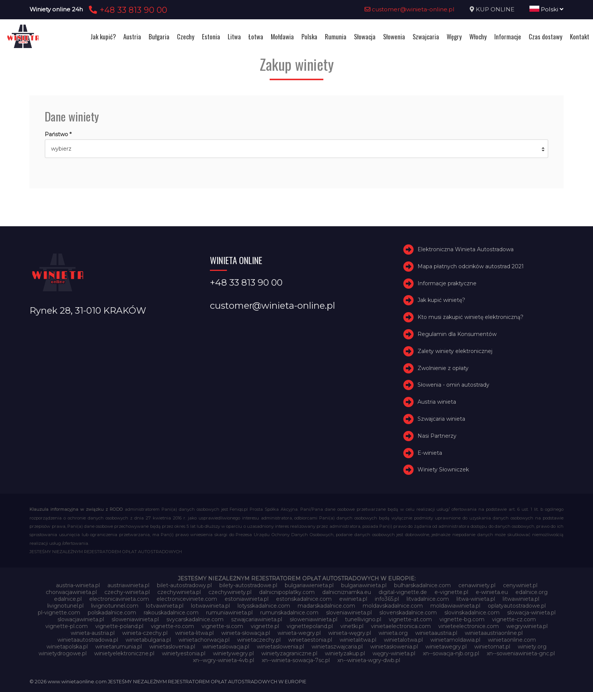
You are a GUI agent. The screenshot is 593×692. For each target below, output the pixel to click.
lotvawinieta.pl (164, 605)
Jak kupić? (103, 36)
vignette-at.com (410, 619)
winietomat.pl (492, 646)
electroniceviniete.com (187, 599)
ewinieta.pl (353, 599)
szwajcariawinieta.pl (256, 619)
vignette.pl (265, 626)
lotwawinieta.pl (210, 605)
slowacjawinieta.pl (80, 619)
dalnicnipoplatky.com (287, 592)
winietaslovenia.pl (172, 646)
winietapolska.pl (67, 646)
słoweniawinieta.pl (313, 619)
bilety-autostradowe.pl (248, 585)
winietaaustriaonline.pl (494, 633)
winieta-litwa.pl (194, 633)
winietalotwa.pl (403, 639)
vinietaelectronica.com (401, 626)
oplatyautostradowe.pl (517, 605)
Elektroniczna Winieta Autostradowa (466, 249)
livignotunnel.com (114, 605)
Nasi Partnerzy (437, 435)
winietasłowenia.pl (394, 646)
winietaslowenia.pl (280, 646)
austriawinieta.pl (128, 585)
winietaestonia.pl (310, 639)
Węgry (454, 36)
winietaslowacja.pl (226, 646)
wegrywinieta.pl (527, 626)
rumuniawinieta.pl (229, 612)
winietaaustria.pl (436, 633)
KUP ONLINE (495, 9)
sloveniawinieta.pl (349, 612)
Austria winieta (437, 401)
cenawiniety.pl (476, 585)
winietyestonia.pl (183, 653)
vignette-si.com (222, 626)
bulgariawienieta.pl (309, 585)
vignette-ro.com (172, 626)
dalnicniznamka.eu (346, 592)
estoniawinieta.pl (247, 599)
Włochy (478, 36)
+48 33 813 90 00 (127, 10)
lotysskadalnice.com (264, 605)
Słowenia (394, 36)
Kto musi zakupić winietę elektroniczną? (470, 317)
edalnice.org (531, 592)
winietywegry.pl (233, 653)
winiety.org (532, 646)
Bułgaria (159, 36)
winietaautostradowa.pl (87, 639)
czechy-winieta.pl (127, 592)
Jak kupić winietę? (441, 300)
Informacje (507, 36)
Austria (132, 36)
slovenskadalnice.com (408, 612)
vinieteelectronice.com (468, 626)
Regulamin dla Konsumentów (457, 334)
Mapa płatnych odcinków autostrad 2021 (471, 266)
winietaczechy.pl (259, 639)
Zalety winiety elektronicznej (455, 351)
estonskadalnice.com (304, 599)
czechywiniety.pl (229, 592)
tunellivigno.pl (363, 619)
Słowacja (365, 36)
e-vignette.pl (451, 592)
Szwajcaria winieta (441, 418)
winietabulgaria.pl (148, 639)
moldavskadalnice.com (393, 605)
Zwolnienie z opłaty (443, 368)
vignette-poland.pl (119, 626)
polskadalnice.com (112, 612)
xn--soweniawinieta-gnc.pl (521, 653)
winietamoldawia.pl (455, 639)
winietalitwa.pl (358, 639)
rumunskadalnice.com (289, 612)
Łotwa (255, 36)
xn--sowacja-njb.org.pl (451, 653)
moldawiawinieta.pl (455, 605)
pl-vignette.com (59, 612)
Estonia (211, 36)
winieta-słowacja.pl (245, 633)
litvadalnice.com (428, 599)
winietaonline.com (512, 639)
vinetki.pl (351, 626)
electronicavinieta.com (119, 599)
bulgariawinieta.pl (364, 585)
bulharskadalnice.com (422, 585)
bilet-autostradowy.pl (184, 585)
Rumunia (335, 36)
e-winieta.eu (492, 592)
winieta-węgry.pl (349, 633)
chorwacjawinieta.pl (71, 592)
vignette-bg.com (461, 619)
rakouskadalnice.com (171, 612)
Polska (309, 36)
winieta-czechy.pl (145, 633)
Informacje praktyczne (447, 283)
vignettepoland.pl (310, 626)
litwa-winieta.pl (475, 599)
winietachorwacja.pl (204, 639)
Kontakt (579, 36)
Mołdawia (282, 36)
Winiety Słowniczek (443, 469)
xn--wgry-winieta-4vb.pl (223, 660)
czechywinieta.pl (179, 592)
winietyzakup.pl (345, 653)
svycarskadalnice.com (195, 619)
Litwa (234, 36)
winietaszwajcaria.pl (337, 646)
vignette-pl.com (66, 626)
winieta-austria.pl (93, 633)
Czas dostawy (545, 36)
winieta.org (393, 633)
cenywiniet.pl (520, 585)
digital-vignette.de (403, 592)
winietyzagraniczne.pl (289, 653)
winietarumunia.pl (118, 646)
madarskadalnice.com (326, 605)
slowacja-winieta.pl (531, 612)
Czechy (185, 36)
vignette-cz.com (514, 619)
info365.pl (387, 599)
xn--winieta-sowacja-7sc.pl (296, 660)
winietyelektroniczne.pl (124, 653)
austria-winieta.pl (78, 585)
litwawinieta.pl (521, 599)
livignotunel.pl (65, 605)
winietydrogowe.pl (63, 653)
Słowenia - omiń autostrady (453, 384)
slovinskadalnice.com (472, 612)
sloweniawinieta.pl (135, 619)
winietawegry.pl (446, 646)
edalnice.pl (68, 599)
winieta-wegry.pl (299, 633)
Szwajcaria (426, 36)
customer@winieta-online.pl (410, 9)
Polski (546, 9)
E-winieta (430, 452)
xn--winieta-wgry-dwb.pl (368, 660)
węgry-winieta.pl (394, 653)
